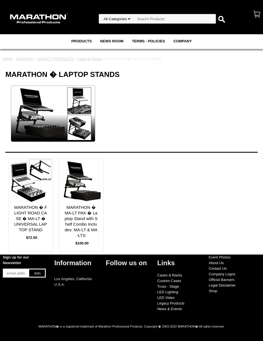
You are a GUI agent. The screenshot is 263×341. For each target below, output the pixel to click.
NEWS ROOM (112, 41)
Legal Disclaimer (222, 285)
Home (8, 59)
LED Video (166, 298)
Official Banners (222, 280)
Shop (213, 291)
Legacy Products (170, 303)
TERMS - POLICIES (148, 41)
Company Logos (222, 274)
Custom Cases (169, 281)
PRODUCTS (81, 41)
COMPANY (182, 41)
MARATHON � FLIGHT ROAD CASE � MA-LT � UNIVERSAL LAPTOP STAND (30, 218)
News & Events (169, 309)
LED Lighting (167, 292)
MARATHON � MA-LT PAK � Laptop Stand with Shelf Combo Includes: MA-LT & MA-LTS (81, 221)
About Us (216, 263)
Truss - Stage (168, 286)
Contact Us (218, 268)
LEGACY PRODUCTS (55, 59)
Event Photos (219, 257)
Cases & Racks (89, 59)
